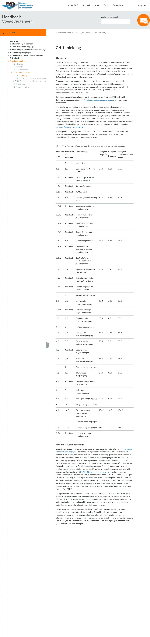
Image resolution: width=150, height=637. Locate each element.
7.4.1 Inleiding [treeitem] (21, 75)
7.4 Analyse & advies (82, 33)
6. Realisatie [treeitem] (15, 58)
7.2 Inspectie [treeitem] (17, 67)
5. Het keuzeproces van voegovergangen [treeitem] (26, 55)
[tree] (29, 336)
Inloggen (142, 5)
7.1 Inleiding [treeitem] (17, 64)
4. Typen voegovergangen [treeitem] (20, 52)
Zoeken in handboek (109, 17)
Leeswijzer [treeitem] (14, 41)
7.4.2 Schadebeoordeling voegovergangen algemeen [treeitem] (36, 78)
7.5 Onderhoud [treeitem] (18, 84)
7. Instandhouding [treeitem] (17, 61)
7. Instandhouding (63, 33)
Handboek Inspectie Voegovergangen (70, 127)
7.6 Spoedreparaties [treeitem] (20, 87)
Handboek (11, 17)
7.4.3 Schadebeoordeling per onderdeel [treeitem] (31, 81)
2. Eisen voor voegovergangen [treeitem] (22, 47)
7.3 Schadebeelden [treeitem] (20, 70)
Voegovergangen (17, 21)
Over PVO (73, 5)
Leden (96, 5)
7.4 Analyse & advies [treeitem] (21, 73)
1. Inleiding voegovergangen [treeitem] (21, 44)
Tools (106, 5)
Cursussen (118, 5)
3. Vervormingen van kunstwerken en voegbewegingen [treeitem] (32, 50)
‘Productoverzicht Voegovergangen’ (99, 100)
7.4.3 (127, 494)
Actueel (86, 5)
